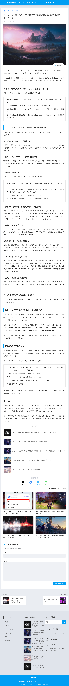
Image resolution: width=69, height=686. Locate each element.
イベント (7, 625)
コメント (7, 561)
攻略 (6, 637)
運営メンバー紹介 (32, 681)
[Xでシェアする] (23, 483)
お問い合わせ (22, 681)
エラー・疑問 (62, 489)
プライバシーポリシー (45, 681)
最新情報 (7, 640)
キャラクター (9, 633)
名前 (4, 552)
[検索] (64, 622)
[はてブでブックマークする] (38, 483)
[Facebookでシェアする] (30, 483)
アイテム (7, 622)
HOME (34, 678)
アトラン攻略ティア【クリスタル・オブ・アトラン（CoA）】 (30, 2)
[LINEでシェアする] (46, 483)
